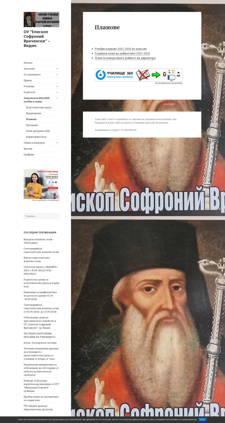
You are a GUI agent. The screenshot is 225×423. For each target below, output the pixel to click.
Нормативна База (36, 136)
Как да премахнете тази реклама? (45, 200)
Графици (29, 154)
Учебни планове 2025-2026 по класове (121, 49)
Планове (31, 119)
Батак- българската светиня (40, 342)
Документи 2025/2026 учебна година (37, 99)
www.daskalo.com (166, 119)
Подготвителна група (38, 107)
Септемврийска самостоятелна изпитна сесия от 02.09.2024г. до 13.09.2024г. (41, 308)
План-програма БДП (38, 131)
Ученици (29, 86)
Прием (28, 80)
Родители (29, 92)
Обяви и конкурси (34, 142)
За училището (32, 74)
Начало (28, 62)
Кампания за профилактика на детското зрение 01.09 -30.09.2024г (40, 296)
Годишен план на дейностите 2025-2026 (122, 53)
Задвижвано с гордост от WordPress (115, 130)
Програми (32, 125)
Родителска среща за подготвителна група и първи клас (41, 283)
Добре (202, 420)
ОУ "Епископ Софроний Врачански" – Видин (37, 38)
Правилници (33, 113)
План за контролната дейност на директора (125, 58)
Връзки (28, 148)
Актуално (29, 68)
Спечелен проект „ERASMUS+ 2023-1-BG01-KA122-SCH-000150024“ (41, 270)
